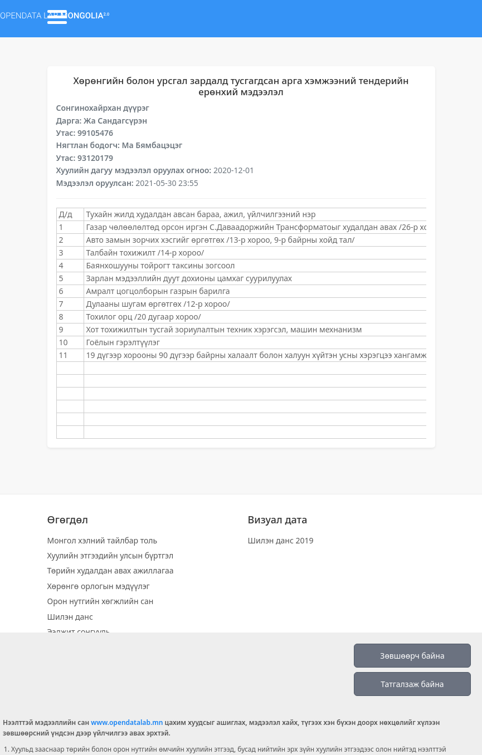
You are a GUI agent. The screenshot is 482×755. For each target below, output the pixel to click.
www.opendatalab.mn (127, 722)
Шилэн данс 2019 (281, 540)
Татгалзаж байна (412, 684)
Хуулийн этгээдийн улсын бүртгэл (110, 555)
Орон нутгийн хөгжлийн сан (100, 601)
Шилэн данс (70, 616)
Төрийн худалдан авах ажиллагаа (110, 570)
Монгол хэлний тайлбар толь (102, 540)
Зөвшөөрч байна (412, 655)
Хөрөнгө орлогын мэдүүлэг (98, 586)
